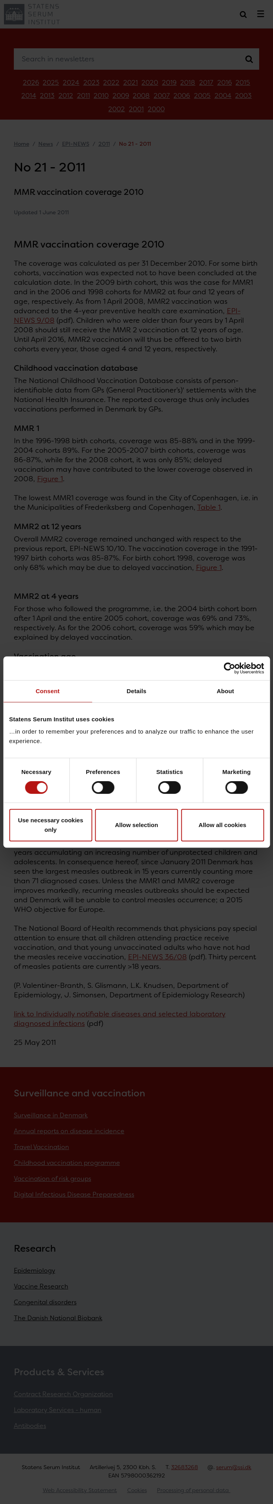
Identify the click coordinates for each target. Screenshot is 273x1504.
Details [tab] (137, 691)
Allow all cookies (223, 825)
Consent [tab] (48, 691)
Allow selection (136, 825)
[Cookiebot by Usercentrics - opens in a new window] (229, 668)
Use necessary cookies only (50, 825)
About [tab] (225, 691)
